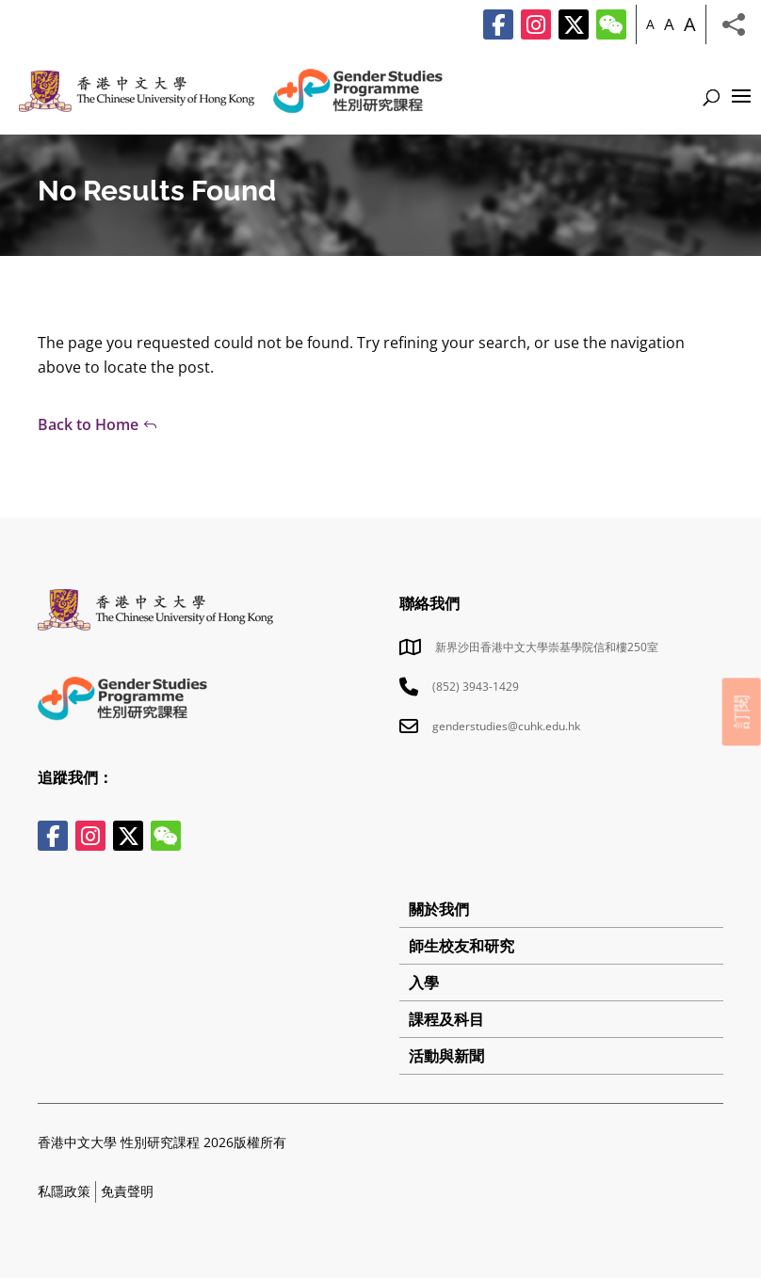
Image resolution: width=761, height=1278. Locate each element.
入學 (424, 982)
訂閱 (741, 711)
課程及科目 (446, 1019)
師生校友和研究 (461, 945)
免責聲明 (127, 1191)
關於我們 (439, 909)
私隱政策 (64, 1191)
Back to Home (88, 424)
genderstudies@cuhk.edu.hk (506, 726)
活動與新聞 (446, 1056)
